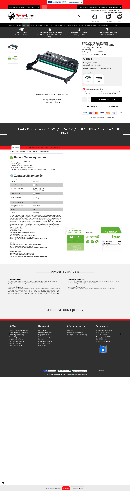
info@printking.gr (105, 341)
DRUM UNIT (48, 102)
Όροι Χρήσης (110, 117)
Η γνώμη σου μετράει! (45, 341)
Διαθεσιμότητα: (88, 65)
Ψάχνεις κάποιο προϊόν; (45, 337)
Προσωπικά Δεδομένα (45, 332)
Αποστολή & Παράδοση (16, 335)
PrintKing (57, 102)
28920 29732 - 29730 (32, 7)
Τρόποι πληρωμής (54, 147)
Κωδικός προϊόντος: (88, 52)
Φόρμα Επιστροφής (15, 343)
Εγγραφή (97, 21)
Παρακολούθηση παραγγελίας (18, 330)
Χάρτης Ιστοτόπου (44, 343)
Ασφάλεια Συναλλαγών (16, 339)
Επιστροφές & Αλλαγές (16, 341)
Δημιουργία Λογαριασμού (75, 332)
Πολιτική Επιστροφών (97, 117)
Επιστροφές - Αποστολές (40, 147)
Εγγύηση (41, 339)
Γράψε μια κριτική (100, 54)
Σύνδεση (92, 21)
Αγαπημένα (109, 21)
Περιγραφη (15, 147)
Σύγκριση (92, 107)
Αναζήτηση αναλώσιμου (17, 345)
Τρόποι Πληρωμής (15, 337)
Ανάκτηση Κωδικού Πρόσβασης (77, 335)
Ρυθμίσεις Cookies (77, 488)
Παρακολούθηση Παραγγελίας (88, 7)
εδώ (46, 283)
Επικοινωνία (103, 7)
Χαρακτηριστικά (26, 147)
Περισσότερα (112, 93)
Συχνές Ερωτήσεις (44, 335)
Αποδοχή (66, 488)
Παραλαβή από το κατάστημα (18, 332)
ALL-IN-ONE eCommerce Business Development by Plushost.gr (70, 374)
